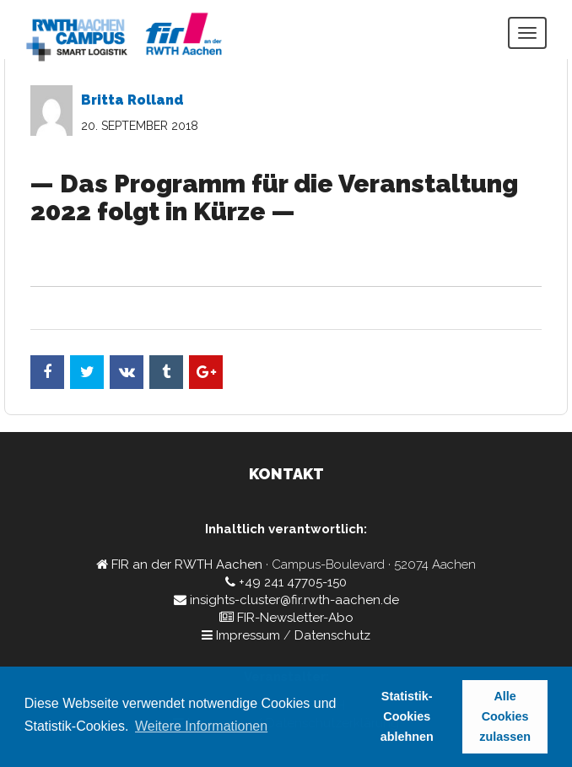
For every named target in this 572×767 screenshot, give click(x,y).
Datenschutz (332, 635)
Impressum (248, 635)
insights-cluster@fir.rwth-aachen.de (294, 600)
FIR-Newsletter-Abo (295, 617)
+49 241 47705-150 (293, 582)
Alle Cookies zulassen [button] (505, 716)
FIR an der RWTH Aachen (186, 564)
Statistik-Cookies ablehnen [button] (407, 716)
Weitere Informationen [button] (201, 726)
